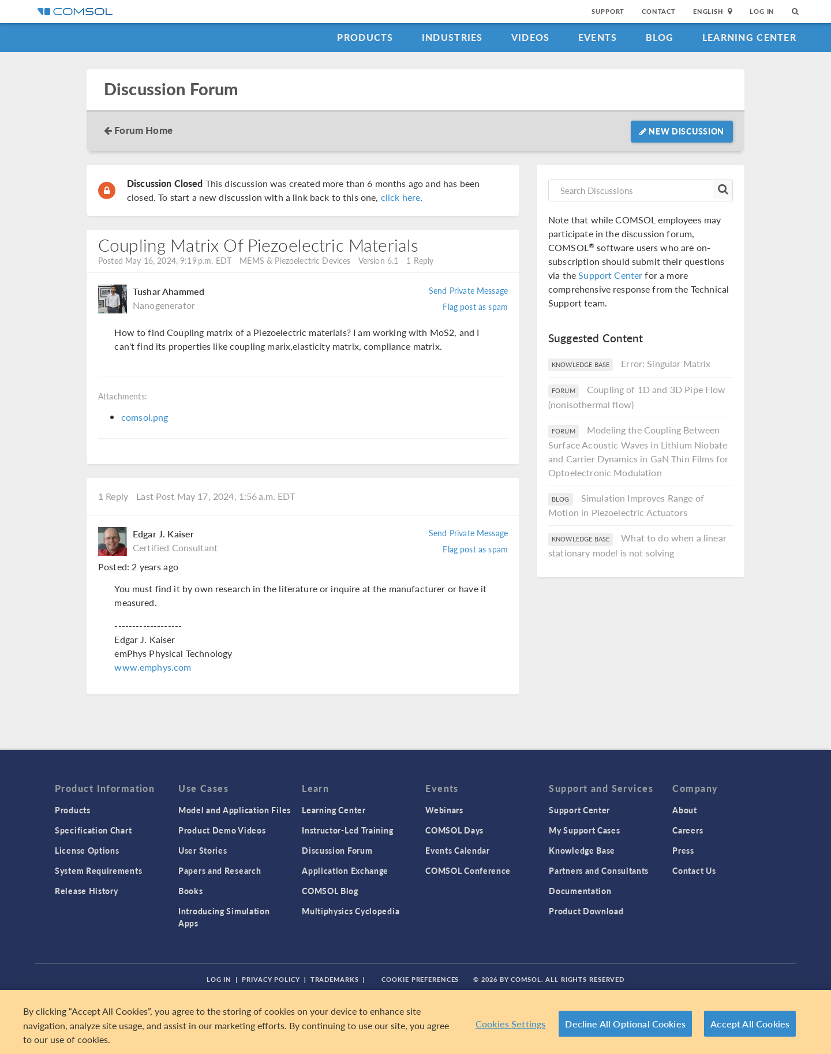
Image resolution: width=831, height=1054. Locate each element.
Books (190, 890)
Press (683, 850)
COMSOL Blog (330, 890)
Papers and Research (219, 870)
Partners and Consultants (599, 870)
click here (401, 197)
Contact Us (694, 870)
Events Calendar (457, 850)
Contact (659, 11)
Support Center (610, 275)
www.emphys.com (152, 667)
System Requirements (98, 870)
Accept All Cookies (749, 1023)
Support (608, 11)
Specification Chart (93, 830)
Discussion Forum (171, 89)
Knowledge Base (582, 850)
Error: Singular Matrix (665, 363)
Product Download (586, 911)
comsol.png (145, 417)
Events (597, 37)
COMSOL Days (454, 830)
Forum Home (143, 130)
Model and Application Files (234, 810)
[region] (415, 1022)
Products (365, 37)
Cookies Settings (511, 1023)
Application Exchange (345, 870)
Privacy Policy (271, 979)
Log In (762, 11)
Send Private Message (468, 290)
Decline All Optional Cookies (625, 1023)
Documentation (580, 890)
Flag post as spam (475, 306)
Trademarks (334, 979)
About (684, 810)
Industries (452, 37)
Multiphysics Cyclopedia (350, 911)
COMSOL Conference (468, 870)
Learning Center (749, 37)
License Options (87, 850)
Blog (660, 37)
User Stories (202, 850)
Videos (530, 37)
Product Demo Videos (221, 830)
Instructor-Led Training (347, 830)
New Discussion (681, 131)
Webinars (444, 810)
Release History (86, 890)
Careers (687, 830)
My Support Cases (584, 830)
